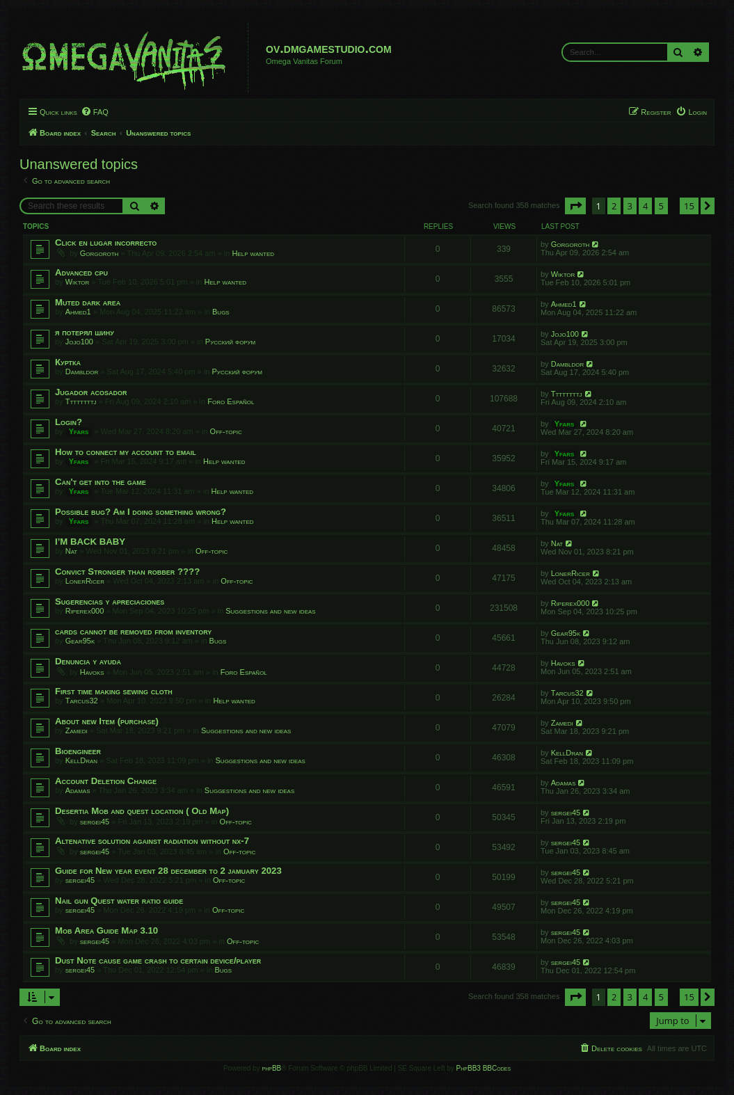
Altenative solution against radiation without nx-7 (152, 841)
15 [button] (689, 206)
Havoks (92, 672)
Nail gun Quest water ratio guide (119, 900)
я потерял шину (84, 332)
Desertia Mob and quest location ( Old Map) (142, 811)
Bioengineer (78, 751)
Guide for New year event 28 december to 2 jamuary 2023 (168, 870)
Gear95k (80, 641)
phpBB (272, 1068)
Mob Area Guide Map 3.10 (106, 930)
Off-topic (226, 431)
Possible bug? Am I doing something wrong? (140, 511)
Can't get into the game (100, 482)
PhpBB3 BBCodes (483, 1068)
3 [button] (630, 206)
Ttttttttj (81, 401)
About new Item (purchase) (107, 721)
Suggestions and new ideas (270, 611)
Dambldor (82, 371)
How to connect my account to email (125, 452)
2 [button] (614, 206)
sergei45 (94, 821)
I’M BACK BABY (90, 541)
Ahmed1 (78, 311)
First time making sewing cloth (114, 691)
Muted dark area (87, 302)
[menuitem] (95, 112)
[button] (575, 206)
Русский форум (230, 341)
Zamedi (76, 730)
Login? (68, 422)
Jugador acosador (91, 392)
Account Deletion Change (106, 781)
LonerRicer (84, 581)
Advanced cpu (81, 272)
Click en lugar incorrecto (106, 242)
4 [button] (645, 206)
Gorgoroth (99, 253)
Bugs (221, 311)
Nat (71, 551)
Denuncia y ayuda (88, 661)
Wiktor (77, 282)
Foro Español (230, 401)
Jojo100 (79, 341)
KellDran (81, 760)
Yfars (79, 431)
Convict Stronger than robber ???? (127, 571)
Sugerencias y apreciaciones (109, 601)
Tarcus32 (81, 700)
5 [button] (661, 206)
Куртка (68, 362)
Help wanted (253, 253)
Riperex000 (84, 611)
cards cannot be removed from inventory (133, 631)
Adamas (77, 790)
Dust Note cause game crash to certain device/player (158, 960)
